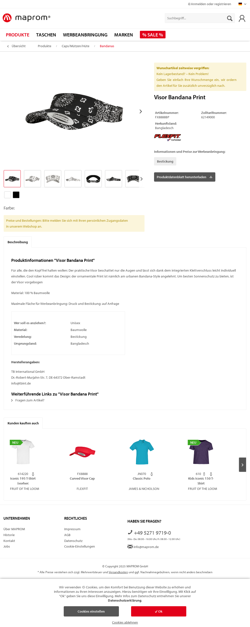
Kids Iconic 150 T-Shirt (201, 480)
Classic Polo (141, 478)
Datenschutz (73, 541)
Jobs (6, 546)
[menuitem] (200, 18)
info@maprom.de (143, 547)
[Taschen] (46, 35)
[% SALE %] (152, 35)
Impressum (72, 529)
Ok (158, 611)
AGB (67, 535)
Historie (9, 535)
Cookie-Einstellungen (79, 546)
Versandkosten (118, 572)
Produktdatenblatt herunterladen (184, 176)
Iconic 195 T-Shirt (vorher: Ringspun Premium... (23, 480)
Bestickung (165, 161)
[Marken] (123, 35)
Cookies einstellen (91, 611)
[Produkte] (17, 35)
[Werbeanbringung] (85, 35)
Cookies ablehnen (125, 622)
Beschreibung (18, 242)
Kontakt (9, 541)
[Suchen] (230, 18)
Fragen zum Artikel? (27, 400)
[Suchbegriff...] (200, 18)
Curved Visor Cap (82, 478)
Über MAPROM (14, 529)
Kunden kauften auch (23, 423)
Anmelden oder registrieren (209, 4)
